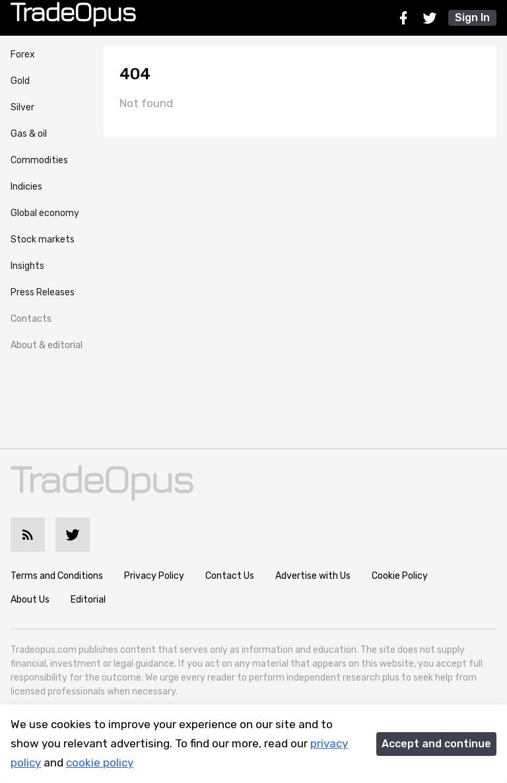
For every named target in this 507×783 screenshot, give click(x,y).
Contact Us (229, 575)
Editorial (88, 599)
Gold (20, 81)
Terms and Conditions (57, 575)
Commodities (39, 160)
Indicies (26, 186)
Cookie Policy (400, 575)
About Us (30, 599)
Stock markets (43, 239)
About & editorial (47, 345)
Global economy (45, 213)
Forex (23, 54)
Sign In (472, 17)
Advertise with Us (313, 575)
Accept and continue (436, 743)
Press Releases (43, 292)
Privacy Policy (154, 575)
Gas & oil (29, 133)
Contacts (31, 318)
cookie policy (99, 762)
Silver (22, 107)
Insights (27, 266)
